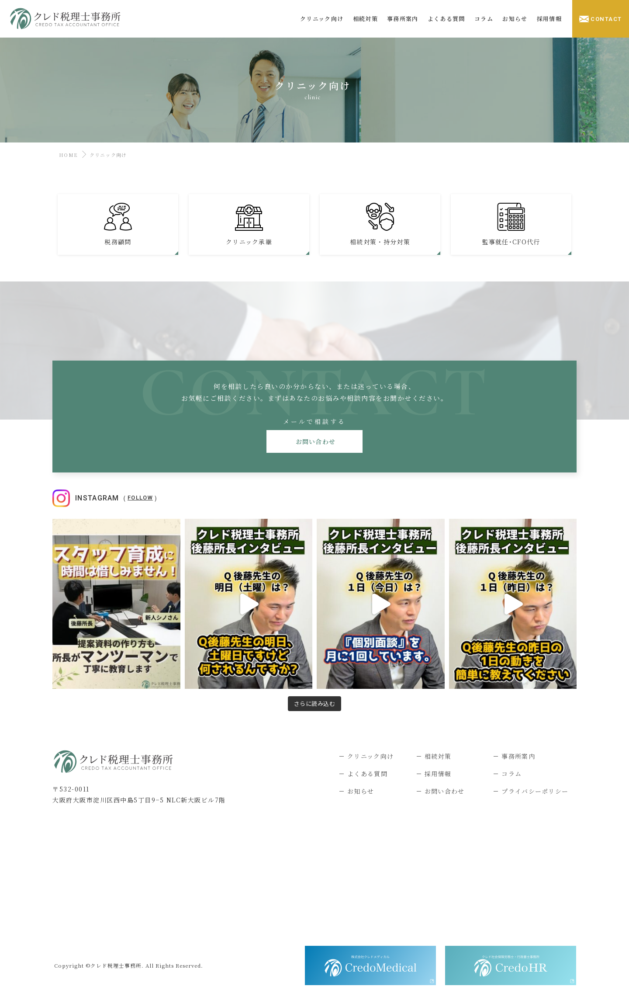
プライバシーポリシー (534, 791)
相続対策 (438, 756)
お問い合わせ (315, 441)
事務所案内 (518, 756)
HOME (67, 154)
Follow (140, 497)
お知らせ (360, 791)
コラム (511, 773)
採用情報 (438, 773)
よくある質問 (367, 773)
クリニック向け (370, 756)
